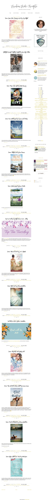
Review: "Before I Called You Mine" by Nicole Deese (16, 457)
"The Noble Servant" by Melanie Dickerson (41, 68)
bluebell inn (14, 213)
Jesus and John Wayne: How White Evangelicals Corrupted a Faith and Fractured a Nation (40, 161)
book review (15, 113)
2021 (40, 88)
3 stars (11, 113)
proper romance (22, 280)
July (40, 95)
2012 (40, 131)
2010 (40, 133)
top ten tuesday (17, 246)
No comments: (18, 145)
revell (25, 146)
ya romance (26, 113)
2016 (40, 127)
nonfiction (14, 47)
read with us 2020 (20, 346)
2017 (40, 126)
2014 (40, 129)
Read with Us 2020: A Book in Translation (16, 321)
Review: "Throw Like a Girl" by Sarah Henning (16, 86)
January (40, 123)
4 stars (9, 146)
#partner (8, 113)
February (40, 122)
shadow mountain (16, 316)
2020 (40, 89)
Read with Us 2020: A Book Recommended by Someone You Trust (42, 76)
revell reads (28, 146)
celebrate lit (19, 416)
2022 (40, 87)
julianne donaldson (15, 315)
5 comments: (18, 415)
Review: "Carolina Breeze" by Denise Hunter (16, 186)
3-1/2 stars (10, 416)
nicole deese (24, 485)
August (40, 94)
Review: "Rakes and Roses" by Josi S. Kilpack (16, 252)
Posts (35, 180)
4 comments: (18, 484)
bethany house (18, 380)
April (40, 120)
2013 (40, 130)
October (40, 92)
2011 (40, 132)
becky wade (13, 380)
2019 (40, 124)
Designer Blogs (27, 499)
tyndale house (18, 47)
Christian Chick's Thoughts (24, 6)
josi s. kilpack (17, 280)
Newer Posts (29, 489)
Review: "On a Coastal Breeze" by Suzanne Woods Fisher (16, 119)
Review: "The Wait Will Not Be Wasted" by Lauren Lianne (16, 386)
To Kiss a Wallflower (38, 163)
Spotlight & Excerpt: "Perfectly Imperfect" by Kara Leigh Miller (16, 52)
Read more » (6, 42)
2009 (40, 134)
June (40, 96)
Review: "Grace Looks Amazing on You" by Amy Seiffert (16, 18)
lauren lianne (24, 416)
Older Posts (3, 489)
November (40, 91)
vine (23, 113)
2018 (40, 125)
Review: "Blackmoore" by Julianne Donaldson (16, 286)
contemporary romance (19, 146)
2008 (40, 135)
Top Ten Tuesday (6, 238)
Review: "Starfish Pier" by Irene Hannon (16, 152)
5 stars (10, 380)
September (40, 93)
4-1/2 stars (9, 213)
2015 (40, 128)
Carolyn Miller (37, 169)
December (40, 90)
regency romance (28, 280)
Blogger (42, 140)
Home (16, 489)
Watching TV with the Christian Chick (39, 146)
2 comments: (18, 112)
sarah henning (20, 113)
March (40, 121)
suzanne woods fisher (13, 147)
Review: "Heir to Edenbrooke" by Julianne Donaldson (16, 422)
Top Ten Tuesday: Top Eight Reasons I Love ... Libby (16, 219)
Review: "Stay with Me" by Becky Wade (16, 352)
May (40, 97)
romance (28, 485)
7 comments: (18, 245)
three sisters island (20, 147)
